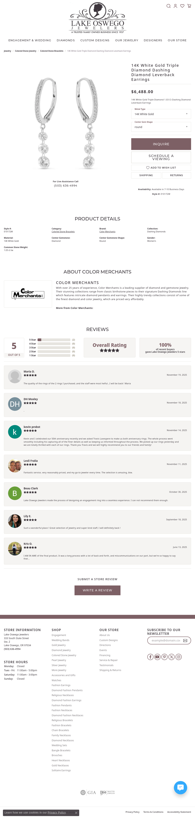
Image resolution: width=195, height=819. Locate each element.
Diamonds (66, 40)
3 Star (32, 347)
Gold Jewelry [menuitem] (59, 645)
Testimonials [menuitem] (107, 665)
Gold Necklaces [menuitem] (60, 765)
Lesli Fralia (31, 461)
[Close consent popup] (76, 813)
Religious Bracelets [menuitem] (62, 720)
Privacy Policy (132, 812)
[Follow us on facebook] (150, 657)
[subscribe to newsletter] (185, 640)
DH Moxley (31, 399)
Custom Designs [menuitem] (109, 640)
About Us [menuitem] (105, 635)
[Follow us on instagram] (178, 657)
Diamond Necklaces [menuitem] (63, 740)
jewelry (7, 51)
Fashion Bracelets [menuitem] (61, 725)
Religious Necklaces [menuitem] (63, 695)
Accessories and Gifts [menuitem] (63, 675)
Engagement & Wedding (29, 40)
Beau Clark (31, 488)
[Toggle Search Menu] (169, 6)
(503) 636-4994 (65, 185)
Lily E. (27, 516)
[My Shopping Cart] (189, 6)
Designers (153, 40)
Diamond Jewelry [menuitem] (61, 650)
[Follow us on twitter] (171, 657)
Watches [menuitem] (56, 680)
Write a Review (97, 590)
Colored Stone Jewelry (25, 51)
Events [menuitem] (103, 650)
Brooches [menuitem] (57, 755)
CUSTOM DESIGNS (95, 40)
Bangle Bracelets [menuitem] (61, 750)
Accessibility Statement (179, 812)
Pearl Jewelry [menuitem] (59, 660)
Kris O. (28, 544)
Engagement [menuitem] (59, 635)
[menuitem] (88, 792)
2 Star (32, 351)
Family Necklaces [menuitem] (61, 735)
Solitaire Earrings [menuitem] (61, 770)
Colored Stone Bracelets (51, 51)
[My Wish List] (182, 6)
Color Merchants (107, 231)
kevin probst (32, 427)
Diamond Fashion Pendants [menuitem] (67, 690)
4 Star (32, 343)
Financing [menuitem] (105, 655)
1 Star (32, 355)
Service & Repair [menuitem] (109, 660)
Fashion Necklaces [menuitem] (62, 710)
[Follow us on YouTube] (157, 657)
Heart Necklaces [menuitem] (61, 760)
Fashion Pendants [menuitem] (62, 705)
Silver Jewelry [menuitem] (59, 665)
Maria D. (29, 371)
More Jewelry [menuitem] (59, 670)
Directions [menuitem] (105, 645)
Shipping (146, 175)
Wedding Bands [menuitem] (60, 640)
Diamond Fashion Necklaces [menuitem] (67, 715)
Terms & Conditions (153, 812)
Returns (176, 175)
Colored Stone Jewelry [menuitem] (64, 655)
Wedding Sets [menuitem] (59, 745)
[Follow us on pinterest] (164, 657)
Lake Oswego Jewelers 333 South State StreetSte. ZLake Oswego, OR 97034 (17, 641)
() (73, 339)
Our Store (177, 40)
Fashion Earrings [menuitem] (61, 685)
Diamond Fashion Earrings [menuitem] (66, 700)
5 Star (32, 339)
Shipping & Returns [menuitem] (110, 670)
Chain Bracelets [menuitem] (60, 730)
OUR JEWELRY (126, 40)
